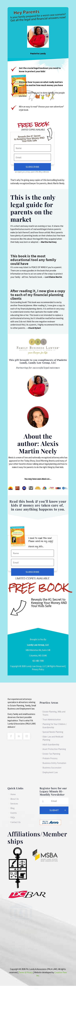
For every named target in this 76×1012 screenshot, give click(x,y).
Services (14, 803)
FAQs (12, 817)
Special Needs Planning (52, 732)
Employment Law (50, 772)
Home (13, 794)
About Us (14, 799)
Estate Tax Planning (51, 753)
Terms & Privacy (26, 972)
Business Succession (51, 767)
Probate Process (49, 758)
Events (13, 813)
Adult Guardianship (50, 744)
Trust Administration (51, 719)
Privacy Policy (38, 669)
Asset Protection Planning (54, 749)
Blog (12, 808)
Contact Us (15, 822)
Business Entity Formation (54, 763)
